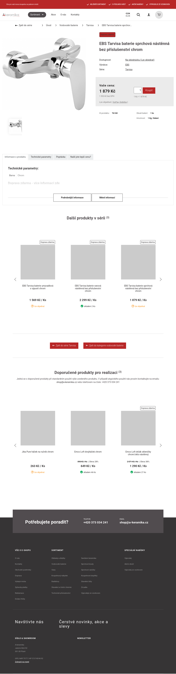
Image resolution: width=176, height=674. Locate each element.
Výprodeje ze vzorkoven (90, 593)
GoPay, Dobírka (120, 102)
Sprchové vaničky (88, 570)
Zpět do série (23, 25)
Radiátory (55, 582)
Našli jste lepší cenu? (80, 157)
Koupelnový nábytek (59, 576)
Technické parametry (41, 157)
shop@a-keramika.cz (67, 382)
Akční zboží (129, 564)
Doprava (18, 576)
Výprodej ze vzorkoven (134, 570)
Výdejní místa (20, 582)
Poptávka (60, 157)
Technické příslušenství (60, 593)
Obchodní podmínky (23, 570)
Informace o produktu (15, 157)
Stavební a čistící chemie (61, 587)
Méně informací (107, 197)
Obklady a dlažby (58, 558)
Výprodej (128, 558)
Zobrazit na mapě (22, 662)
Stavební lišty (86, 582)
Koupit (148, 90)
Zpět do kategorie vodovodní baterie (105, 345)
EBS (127, 65)
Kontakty (18, 564)
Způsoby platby (21, 587)
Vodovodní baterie (67, 25)
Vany (53, 570)
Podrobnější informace (72, 197)
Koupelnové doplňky (89, 576)
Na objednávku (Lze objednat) (139, 60)
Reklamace (19, 593)
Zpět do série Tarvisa (64, 345)
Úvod (46, 25)
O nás (17, 558)
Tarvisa (88, 25)
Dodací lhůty (20, 599)
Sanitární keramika (88, 558)
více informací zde (47, 183)
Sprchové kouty (87, 564)
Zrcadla (84, 587)
